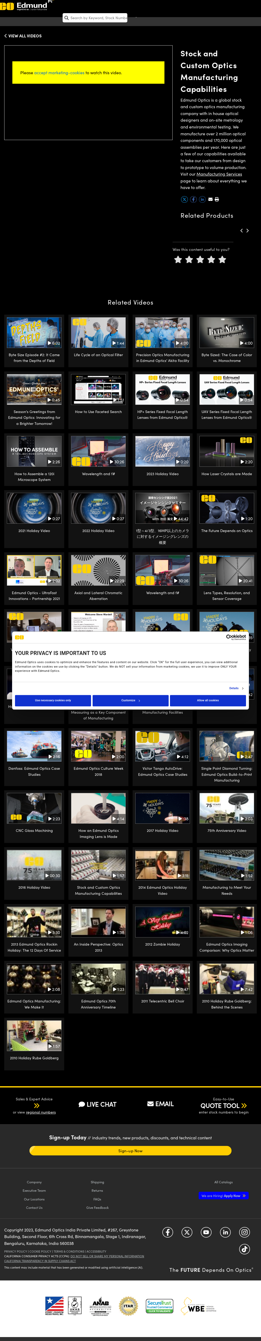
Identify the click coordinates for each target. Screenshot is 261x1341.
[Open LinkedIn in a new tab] (225, 1234)
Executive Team (34, 1190)
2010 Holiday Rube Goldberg (34, 1057)
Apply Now (221, 1195)
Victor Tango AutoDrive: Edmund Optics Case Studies (162, 771)
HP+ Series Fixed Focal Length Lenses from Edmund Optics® (162, 414)
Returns (97, 1190)
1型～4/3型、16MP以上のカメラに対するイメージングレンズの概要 (162, 536)
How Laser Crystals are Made (227, 473)
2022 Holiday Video (98, 530)
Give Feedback (97, 1207)
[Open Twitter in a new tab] (187, 1234)
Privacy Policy (15, 1251)
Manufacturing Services (219, 174)
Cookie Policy (40, 1251)
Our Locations (34, 1199)
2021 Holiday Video (34, 530)
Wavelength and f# (98, 473)
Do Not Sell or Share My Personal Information (107, 1256)
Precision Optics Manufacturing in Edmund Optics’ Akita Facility (162, 357)
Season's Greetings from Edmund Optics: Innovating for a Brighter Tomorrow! (34, 417)
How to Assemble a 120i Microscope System (34, 476)
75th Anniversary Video (227, 830)
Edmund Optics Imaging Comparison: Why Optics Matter (226, 947)
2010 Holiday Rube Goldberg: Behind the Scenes (227, 1004)
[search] (95, 17)
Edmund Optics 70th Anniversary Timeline (98, 1004)
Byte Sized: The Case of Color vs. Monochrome (227, 357)
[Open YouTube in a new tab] (206, 1234)
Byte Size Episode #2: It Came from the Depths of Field (34, 357)
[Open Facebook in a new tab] (168, 1234)
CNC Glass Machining (34, 830)
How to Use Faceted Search (98, 411)
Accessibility (96, 1251)
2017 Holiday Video (162, 830)
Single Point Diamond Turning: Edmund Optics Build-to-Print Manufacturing (227, 774)
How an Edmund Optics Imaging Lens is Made (98, 833)
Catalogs (223, 1182)
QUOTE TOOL (219, 1105)
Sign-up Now (130, 1150)
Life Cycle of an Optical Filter (98, 354)
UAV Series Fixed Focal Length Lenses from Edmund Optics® (227, 414)
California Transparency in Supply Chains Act (40, 1261)
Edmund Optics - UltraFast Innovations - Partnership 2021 (34, 595)
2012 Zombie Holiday (162, 944)
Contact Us (34, 1207)
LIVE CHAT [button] (97, 1104)
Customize (130, 700)
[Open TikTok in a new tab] (244, 1251)
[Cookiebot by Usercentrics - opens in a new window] (223, 637)
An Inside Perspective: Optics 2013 (98, 947)
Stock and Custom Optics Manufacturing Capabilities (98, 890)
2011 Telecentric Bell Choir (162, 1001)
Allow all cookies (208, 700)
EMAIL (160, 1103)
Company (34, 1182)
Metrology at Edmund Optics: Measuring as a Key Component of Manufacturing (98, 712)
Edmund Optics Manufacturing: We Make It (34, 1004)
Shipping (97, 1182)
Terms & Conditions (69, 1251)
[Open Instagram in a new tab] (244, 1234)
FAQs (97, 1199)
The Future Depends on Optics (227, 530)
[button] (217, 199)
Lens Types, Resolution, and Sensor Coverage (227, 595)
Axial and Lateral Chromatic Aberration (98, 595)
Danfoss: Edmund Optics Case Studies (34, 771)
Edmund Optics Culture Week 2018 (98, 771)
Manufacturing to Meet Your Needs (227, 890)
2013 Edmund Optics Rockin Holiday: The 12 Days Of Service (34, 947)
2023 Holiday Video (163, 473)
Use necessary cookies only (53, 700)
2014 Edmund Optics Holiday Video (162, 890)
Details (234, 688)
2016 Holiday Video (34, 887)
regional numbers (41, 1112)
